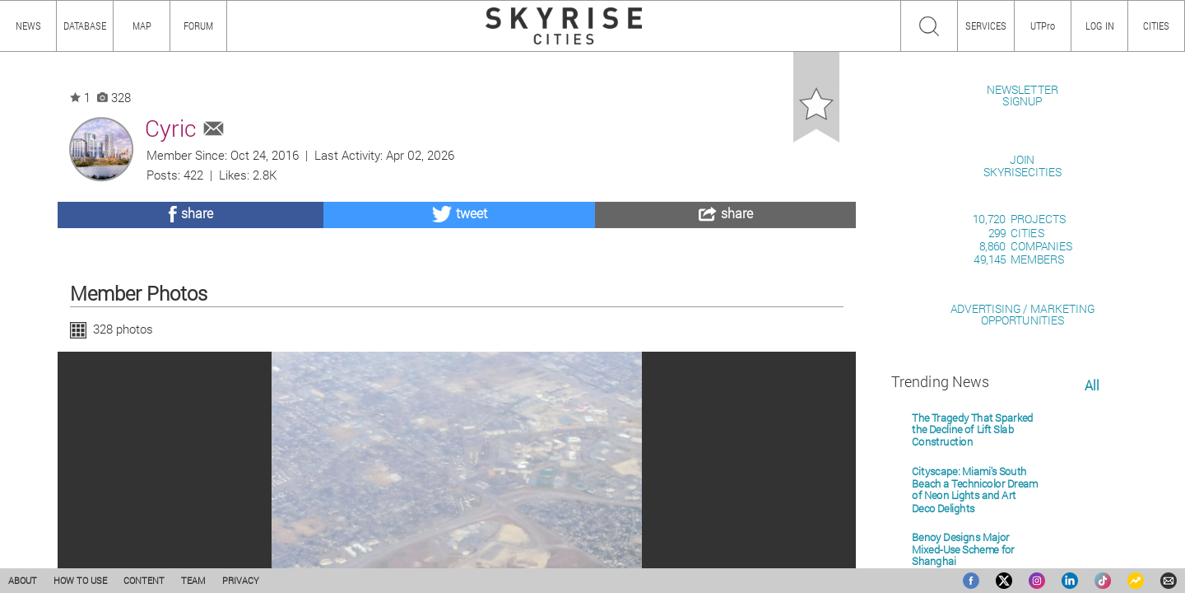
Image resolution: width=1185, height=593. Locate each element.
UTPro (1042, 25)
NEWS (28, 25)
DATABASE (84, 25)
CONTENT (144, 580)
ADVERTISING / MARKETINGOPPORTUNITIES (1022, 503)
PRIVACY (240, 580)
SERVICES (985, 25)
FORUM (198, 25)
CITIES (1156, 25)
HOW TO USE (80, 580)
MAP (141, 25)
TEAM (193, 580)
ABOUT (22, 580)
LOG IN (1099, 25)
